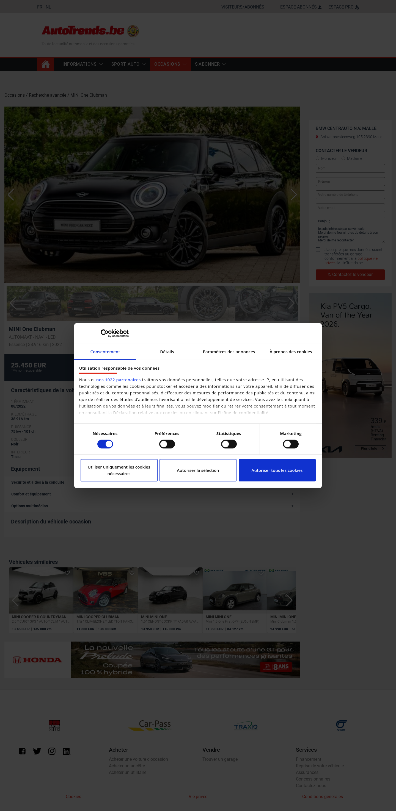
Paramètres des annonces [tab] (229, 351)
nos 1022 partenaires (118, 379)
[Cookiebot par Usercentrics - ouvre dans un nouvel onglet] (105, 333)
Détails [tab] (167, 351)
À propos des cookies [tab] (291, 351)
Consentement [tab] (105, 351)
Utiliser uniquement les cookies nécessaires (119, 470)
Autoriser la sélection (198, 470)
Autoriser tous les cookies (277, 470)
